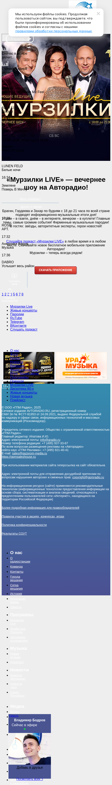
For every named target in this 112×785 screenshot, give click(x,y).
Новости (16, 362)
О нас (14, 350)
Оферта (15, 607)
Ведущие (17, 366)
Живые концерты (23, 310)
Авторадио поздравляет (19, 639)
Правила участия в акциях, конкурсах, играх (33, 516)
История (16, 593)
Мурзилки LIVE (22, 385)
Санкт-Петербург (17, 694)
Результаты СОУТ (14, 533)
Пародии (17, 314)
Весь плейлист (30, 199)
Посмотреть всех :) (29, 779)
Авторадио (19, 781)
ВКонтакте (18, 325)
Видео (15, 358)
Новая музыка (21, 396)
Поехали (17, 381)
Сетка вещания (16, 587)
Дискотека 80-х (22, 388)
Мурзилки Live (21, 306)
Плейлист (17, 400)
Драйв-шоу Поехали (18, 630)
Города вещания (16, 578)
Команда (16, 566)
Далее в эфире (31, 206)
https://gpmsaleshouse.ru (19, 456)
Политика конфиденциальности (24, 525)
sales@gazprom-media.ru (29, 453)
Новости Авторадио (17, 677)
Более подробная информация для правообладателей (40, 507)
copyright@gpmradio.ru (88, 477)
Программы (19, 377)
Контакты (16, 571)
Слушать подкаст (24, 329)
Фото (14, 354)
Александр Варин (17, 600)
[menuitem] (25, 351)
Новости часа (16, 685)
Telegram (17, 322)
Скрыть (13, 715)
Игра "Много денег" (25, 373)
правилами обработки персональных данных (53, 31)
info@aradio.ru (50, 439)
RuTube (16, 318)
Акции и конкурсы (24, 369)
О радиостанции (19, 559)
